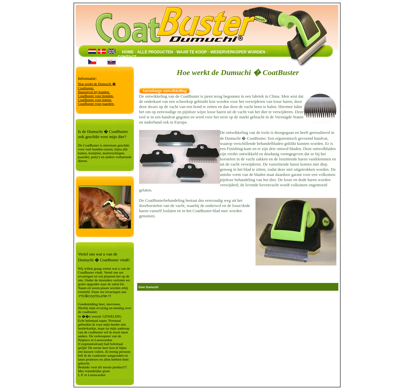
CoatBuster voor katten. (95, 100)
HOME (128, 52)
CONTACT (127, 57)
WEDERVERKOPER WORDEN (237, 52)
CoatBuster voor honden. (96, 96)
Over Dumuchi (148, 287)
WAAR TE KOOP (192, 52)
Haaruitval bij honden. (94, 92)
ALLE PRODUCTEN (155, 52)
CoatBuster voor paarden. (96, 103)
